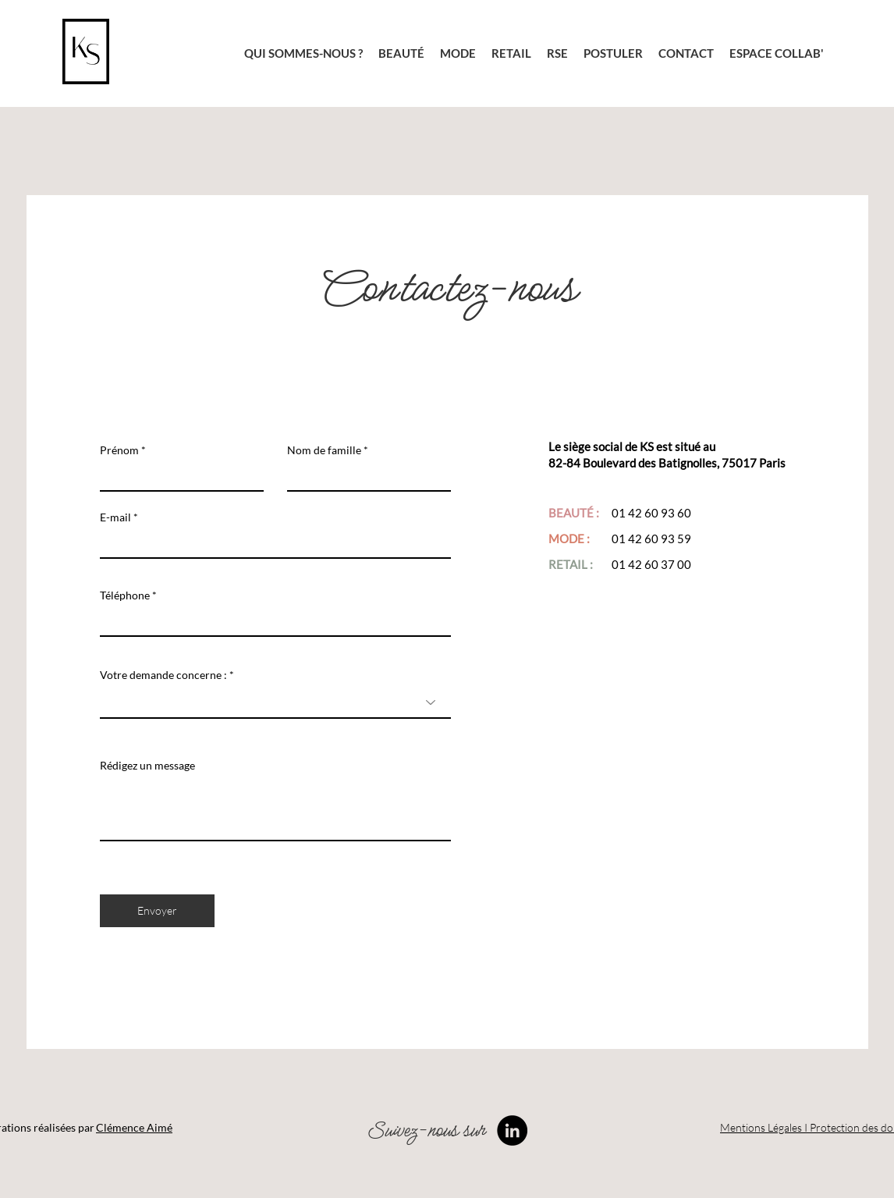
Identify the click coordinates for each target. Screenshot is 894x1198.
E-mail (115, 517)
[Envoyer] (157, 910)
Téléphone (125, 595)
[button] (613, 53)
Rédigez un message (147, 765)
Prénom (119, 450)
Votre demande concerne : (164, 675)
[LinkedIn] (512, 1130)
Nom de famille (324, 450)
